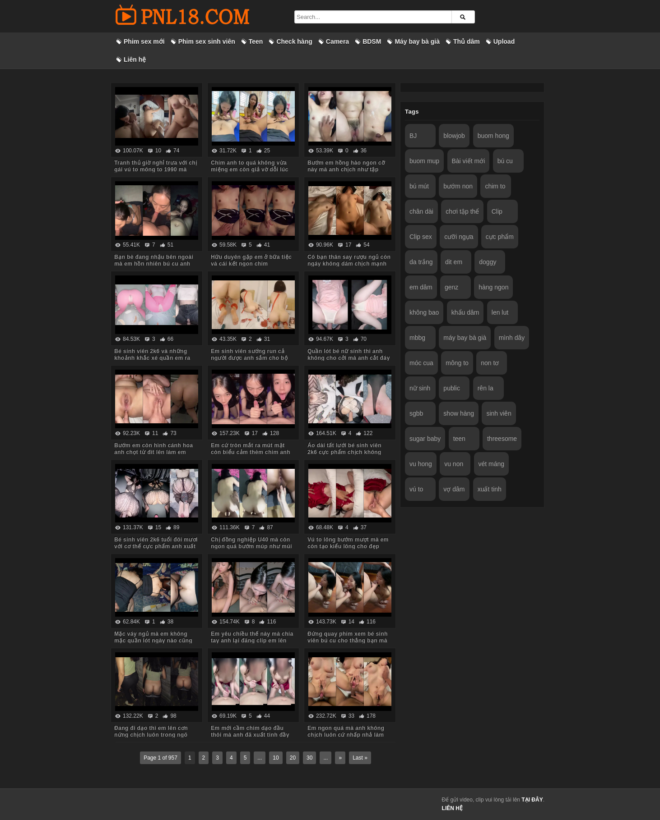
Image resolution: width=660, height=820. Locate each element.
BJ (413, 135)
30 (309, 758)
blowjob (454, 135)
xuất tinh (490, 489)
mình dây (512, 337)
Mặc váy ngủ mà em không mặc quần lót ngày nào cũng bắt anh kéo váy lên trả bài (153, 641)
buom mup (424, 161)
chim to (495, 186)
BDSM (372, 41)
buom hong (493, 135)
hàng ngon (493, 287)
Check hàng (294, 41)
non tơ (490, 362)
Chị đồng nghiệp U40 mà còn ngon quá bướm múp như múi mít (251, 546)
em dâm (420, 287)
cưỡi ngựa (458, 236)
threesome (502, 438)
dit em (453, 262)
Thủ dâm (466, 41)
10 (276, 758)
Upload (504, 41)
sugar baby (425, 438)
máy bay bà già (464, 337)
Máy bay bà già (417, 41)
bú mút (419, 186)
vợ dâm (454, 489)
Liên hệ (135, 59)
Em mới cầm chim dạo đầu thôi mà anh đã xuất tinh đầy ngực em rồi (250, 735)
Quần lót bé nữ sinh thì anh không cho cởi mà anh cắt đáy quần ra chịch (348, 358)
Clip (497, 211)
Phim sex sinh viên (206, 41)
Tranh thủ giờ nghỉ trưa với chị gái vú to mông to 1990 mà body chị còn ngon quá (155, 169)
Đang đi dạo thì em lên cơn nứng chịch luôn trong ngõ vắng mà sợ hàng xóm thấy (151, 735)
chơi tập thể (462, 211)
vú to (416, 489)
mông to (457, 362)
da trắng (421, 262)
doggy (487, 262)
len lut (500, 312)
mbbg (417, 337)
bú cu (505, 161)
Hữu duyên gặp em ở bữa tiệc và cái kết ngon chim (251, 260)
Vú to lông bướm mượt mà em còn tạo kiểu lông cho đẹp (348, 543)
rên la (485, 388)
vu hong (420, 463)
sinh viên (498, 413)
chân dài (421, 211)
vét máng (492, 463)
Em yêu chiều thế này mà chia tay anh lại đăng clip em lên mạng (252, 641)
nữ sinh (419, 388)
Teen (256, 41)
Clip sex (420, 236)
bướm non (458, 186)
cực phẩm (500, 236)
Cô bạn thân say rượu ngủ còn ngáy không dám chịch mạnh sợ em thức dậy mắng (348, 264)
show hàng (458, 413)
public (451, 388)
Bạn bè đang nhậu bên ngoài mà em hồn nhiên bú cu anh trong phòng (153, 264)
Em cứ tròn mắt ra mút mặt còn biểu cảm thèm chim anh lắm (250, 452)
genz (451, 287)
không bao (424, 312)
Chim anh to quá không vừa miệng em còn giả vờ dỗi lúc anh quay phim (249, 169)
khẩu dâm (465, 312)
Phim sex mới (144, 41)
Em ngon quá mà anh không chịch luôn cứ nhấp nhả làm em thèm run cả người (345, 735)
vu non (453, 463)
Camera (337, 41)
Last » (360, 758)
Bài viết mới (468, 161)
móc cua (421, 362)
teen (459, 438)
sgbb (416, 413)
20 (293, 758)
